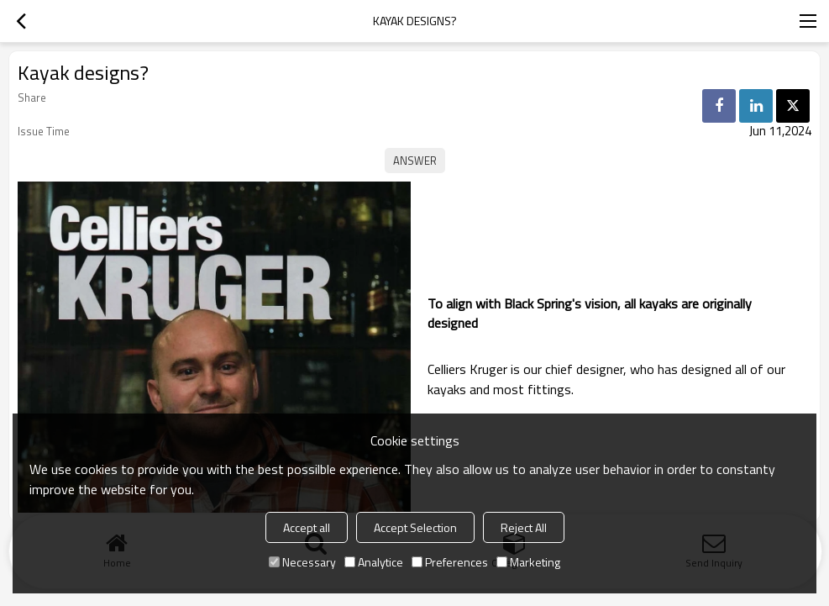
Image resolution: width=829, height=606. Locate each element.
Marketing (528, 562)
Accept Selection (415, 527)
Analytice (373, 562)
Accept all (306, 527)
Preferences (450, 562)
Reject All (524, 527)
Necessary (302, 562)
